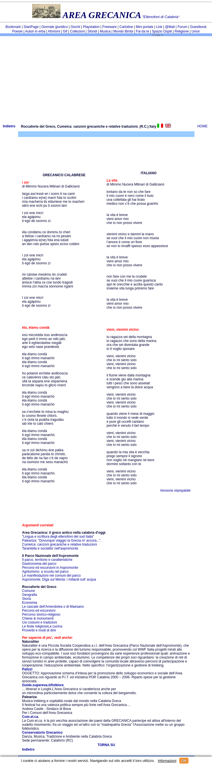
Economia (29, 603)
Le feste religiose (35, 626)
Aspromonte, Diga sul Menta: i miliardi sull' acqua (59, 579)
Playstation (91, 27)
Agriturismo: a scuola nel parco (45, 572)
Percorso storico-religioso (41, 614)
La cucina (55, 626)
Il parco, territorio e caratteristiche (47, 560)
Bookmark (13, 27)
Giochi (75, 27)
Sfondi (92, 31)
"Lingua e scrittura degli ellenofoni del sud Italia (57, 537)
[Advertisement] (106, 78)
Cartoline (126, 27)
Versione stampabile (175, 490)
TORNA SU (106, 745)
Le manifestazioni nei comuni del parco (51, 575)
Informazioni (167, 761)
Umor (196, 31)
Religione (182, 31)
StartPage (30, 27)
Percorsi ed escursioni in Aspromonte (50, 568)
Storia (26, 599)
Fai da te (142, 31)
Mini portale (144, 27)
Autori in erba (35, 31)
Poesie (17, 31)
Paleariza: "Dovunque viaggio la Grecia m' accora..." (61, 540)
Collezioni (77, 31)
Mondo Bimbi (123, 31)
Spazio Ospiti (162, 31)
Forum (182, 27)
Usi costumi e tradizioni (39, 622)
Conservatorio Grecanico (42, 733)
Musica (105, 31)
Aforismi (54, 31)
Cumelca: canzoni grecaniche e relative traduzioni (59, 544)
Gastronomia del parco (39, 564)
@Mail (170, 27)
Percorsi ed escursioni (38, 611)
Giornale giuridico (55, 27)
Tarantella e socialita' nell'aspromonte (50, 548)
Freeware (109, 27)
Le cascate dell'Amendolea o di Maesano (53, 607)
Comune (28, 591)
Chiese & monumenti (37, 618)
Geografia (29, 595)
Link (159, 27)
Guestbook (198, 27)
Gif (65, 31)
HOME (202, 126)
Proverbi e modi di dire (39, 630)
